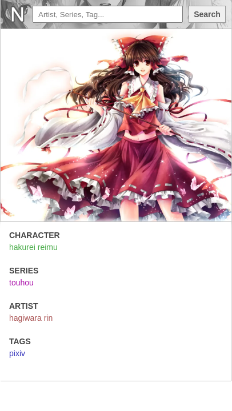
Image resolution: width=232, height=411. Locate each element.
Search (207, 14)
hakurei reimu (33, 247)
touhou (21, 282)
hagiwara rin (31, 318)
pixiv (17, 353)
